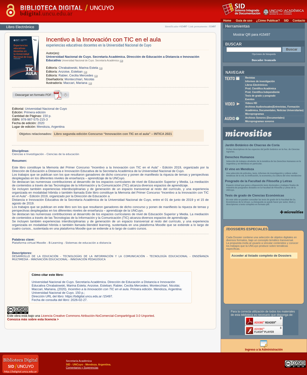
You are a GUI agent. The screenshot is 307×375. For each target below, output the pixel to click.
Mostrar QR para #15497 (251, 34)
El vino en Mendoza (239, 169)
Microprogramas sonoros (259, 121)
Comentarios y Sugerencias (82, 367)
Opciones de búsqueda (264, 53)
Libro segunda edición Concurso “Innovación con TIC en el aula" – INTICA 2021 (113, 134)
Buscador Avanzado (264, 60)
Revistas (250, 77)
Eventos (249, 99)
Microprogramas (254, 114)
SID (286, 20)
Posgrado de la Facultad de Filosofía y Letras (258, 181)
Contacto (299, 20)
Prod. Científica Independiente (262, 92)
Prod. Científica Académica (260, 88)
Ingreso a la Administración (264, 348)
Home (227, 20)
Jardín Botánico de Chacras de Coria (252, 145)
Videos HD (251, 103)
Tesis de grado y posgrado (260, 95)
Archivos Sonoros (264, 117)
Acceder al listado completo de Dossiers (261, 255)
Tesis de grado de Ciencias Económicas (254, 195)
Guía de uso (244, 20)
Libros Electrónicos (256, 85)
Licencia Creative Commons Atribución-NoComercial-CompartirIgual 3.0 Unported (97, 315)
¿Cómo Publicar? (268, 20)
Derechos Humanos (239, 157)
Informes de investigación (260, 81)
